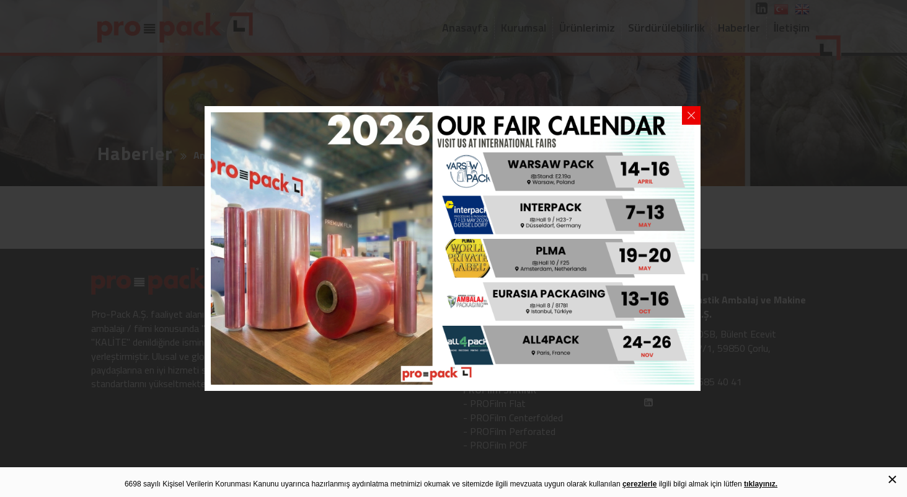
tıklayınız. (760, 484)
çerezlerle (639, 484)
